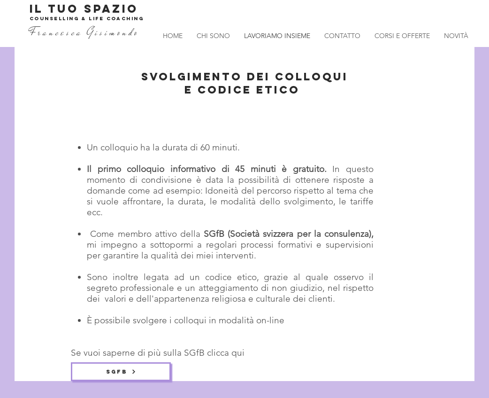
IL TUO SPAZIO (84, 8)
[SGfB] (121, 371)
